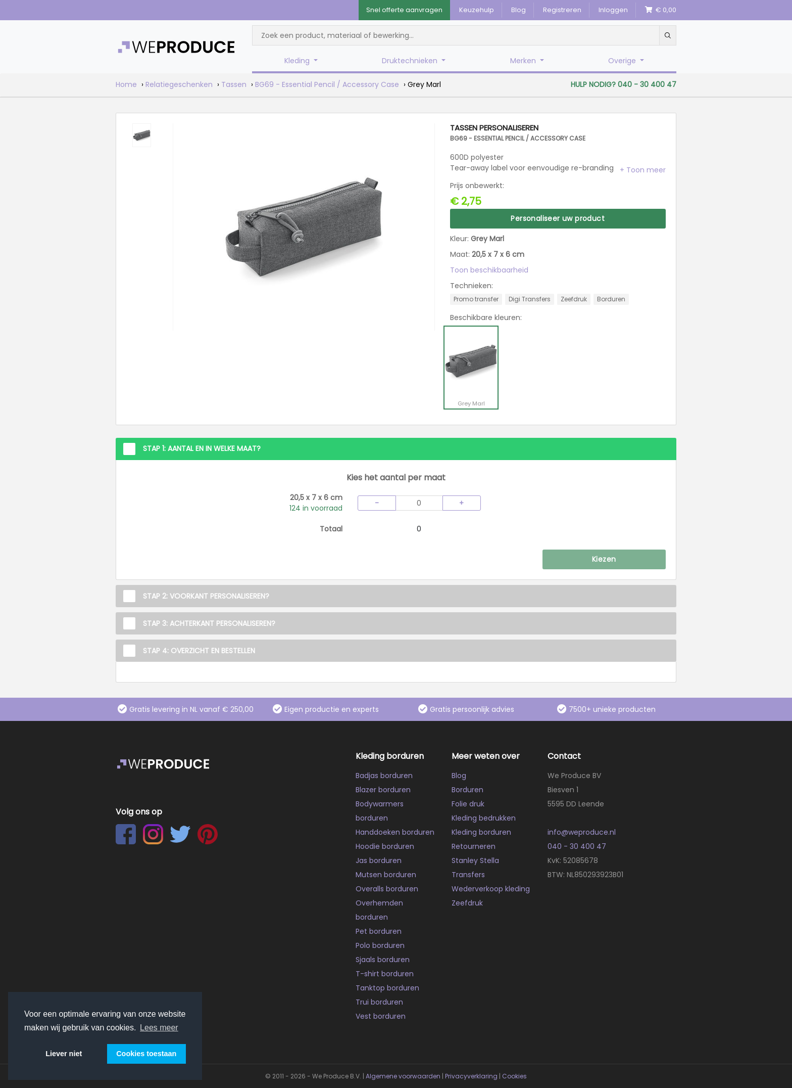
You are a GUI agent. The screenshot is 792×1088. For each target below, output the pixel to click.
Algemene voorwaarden (403, 1076)
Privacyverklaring (471, 1076)
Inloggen (613, 10)
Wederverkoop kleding (491, 889)
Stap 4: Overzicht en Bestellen (199, 651)
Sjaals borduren (383, 960)
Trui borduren (379, 1002)
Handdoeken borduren (395, 832)
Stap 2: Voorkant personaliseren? (206, 596)
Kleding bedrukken (484, 818)
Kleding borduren (481, 832)
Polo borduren (380, 945)
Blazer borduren (383, 790)
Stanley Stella (475, 860)
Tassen (233, 84)
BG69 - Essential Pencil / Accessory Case (327, 84)
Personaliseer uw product (558, 218)
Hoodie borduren (385, 846)
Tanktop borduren (387, 988)
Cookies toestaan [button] (146, 1054)
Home (126, 84)
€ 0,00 (660, 10)
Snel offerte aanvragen (404, 10)
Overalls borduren (387, 889)
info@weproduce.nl (582, 832)
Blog (518, 10)
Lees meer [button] (159, 1027)
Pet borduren (379, 931)
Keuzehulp (476, 10)
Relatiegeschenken (179, 84)
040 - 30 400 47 (577, 846)
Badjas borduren (384, 775)
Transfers (468, 875)
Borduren (467, 790)
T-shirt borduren (385, 974)
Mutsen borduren (386, 875)
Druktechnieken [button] (410, 61)
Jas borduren (379, 860)
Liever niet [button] (63, 1054)
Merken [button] (524, 61)
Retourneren (474, 846)
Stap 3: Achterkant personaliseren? (209, 623)
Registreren (562, 10)
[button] (643, 170)
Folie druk (468, 804)
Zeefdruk (467, 903)
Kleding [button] (298, 61)
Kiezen (604, 559)
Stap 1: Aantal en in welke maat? (202, 448)
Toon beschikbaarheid (489, 270)
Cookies (514, 1076)
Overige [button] (623, 61)
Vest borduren (381, 1016)
